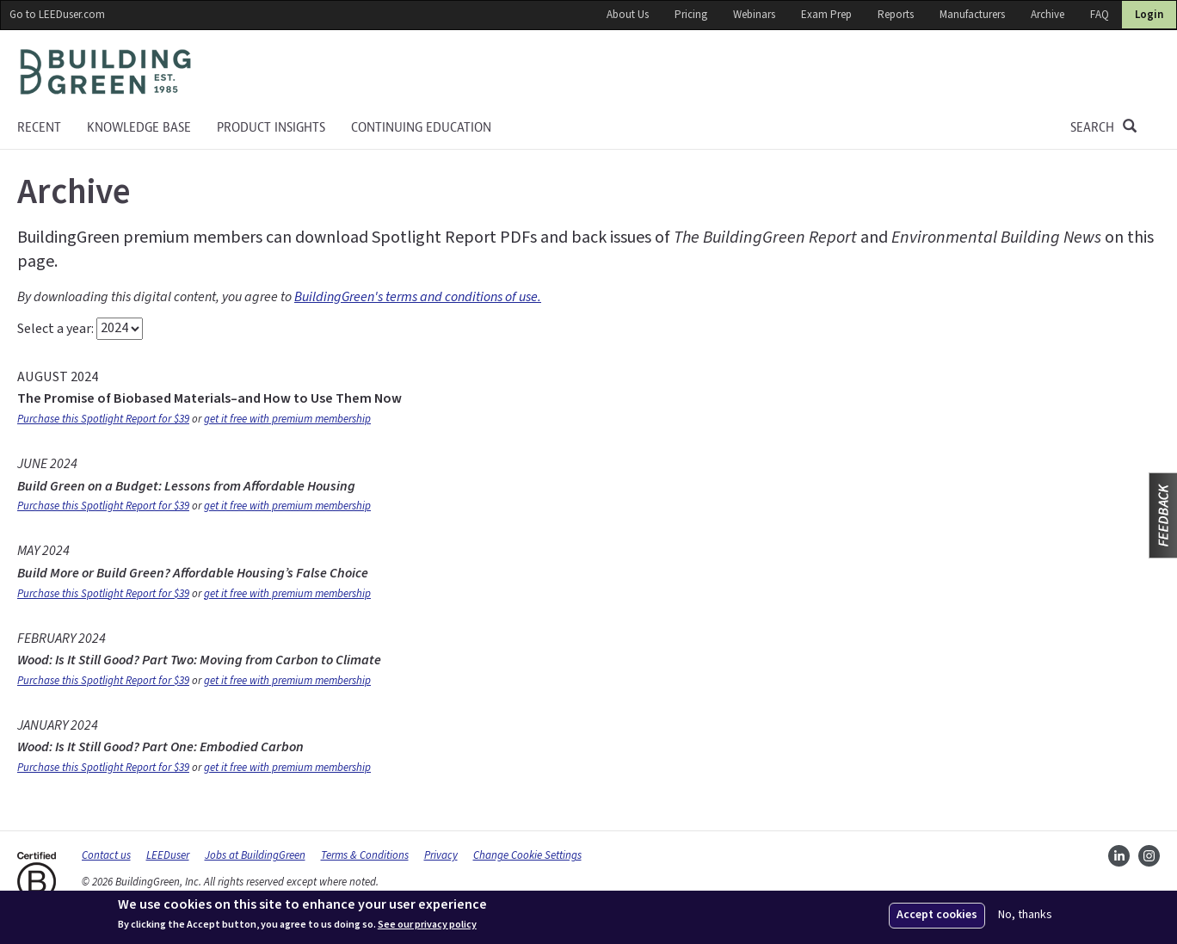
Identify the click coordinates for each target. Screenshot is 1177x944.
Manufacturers (972, 14)
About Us (628, 14)
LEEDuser (167, 855)
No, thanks (1025, 915)
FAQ (1099, 14)
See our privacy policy (427, 925)
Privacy (441, 855)
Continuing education (421, 127)
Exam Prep (826, 14)
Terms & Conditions (365, 855)
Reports (896, 14)
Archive (1047, 14)
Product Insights (271, 127)
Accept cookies (937, 914)
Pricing (691, 14)
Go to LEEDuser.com (57, 14)
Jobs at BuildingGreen (255, 855)
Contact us (106, 855)
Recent (39, 127)
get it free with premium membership (287, 419)
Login (1149, 14)
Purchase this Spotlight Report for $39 (103, 419)
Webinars (754, 14)
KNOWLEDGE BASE (139, 127)
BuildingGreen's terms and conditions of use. (417, 296)
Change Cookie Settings (527, 855)
